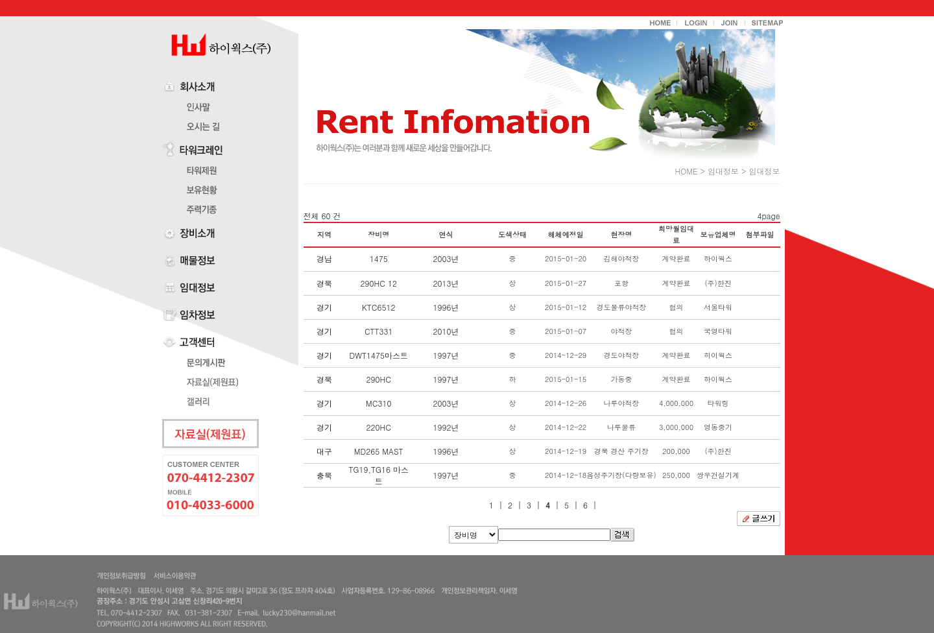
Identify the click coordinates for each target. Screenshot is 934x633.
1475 (379, 258)
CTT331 (379, 331)
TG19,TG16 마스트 (378, 475)
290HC (378, 379)
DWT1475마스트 (379, 355)
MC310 (378, 403)
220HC (378, 427)
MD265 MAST (378, 451)
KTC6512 (379, 307)
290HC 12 (379, 283)
